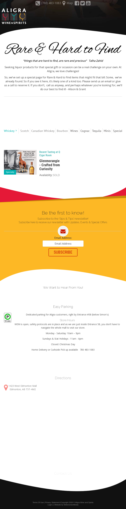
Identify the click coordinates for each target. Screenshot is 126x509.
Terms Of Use (38, 502)
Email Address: (63, 238)
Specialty (10, 172)
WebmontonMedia (71, 505)
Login (50, 505)
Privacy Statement (52, 502)
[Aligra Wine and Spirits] (13, 16)
